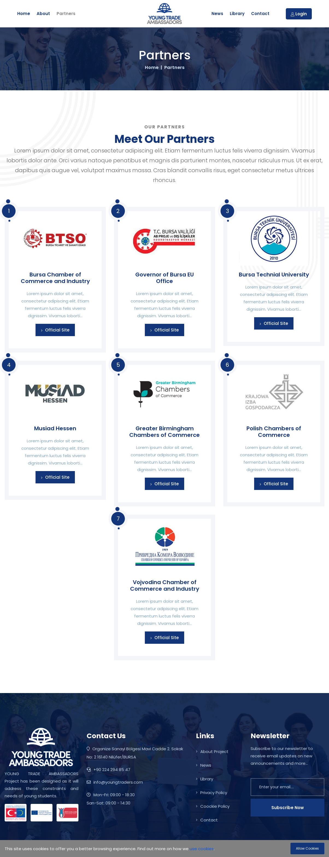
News (217, 13)
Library (237, 13)
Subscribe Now (287, 807)
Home (23, 13)
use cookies (202, 849)
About (43, 13)
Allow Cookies (307, 848)
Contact (260, 13)
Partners (66, 13)
